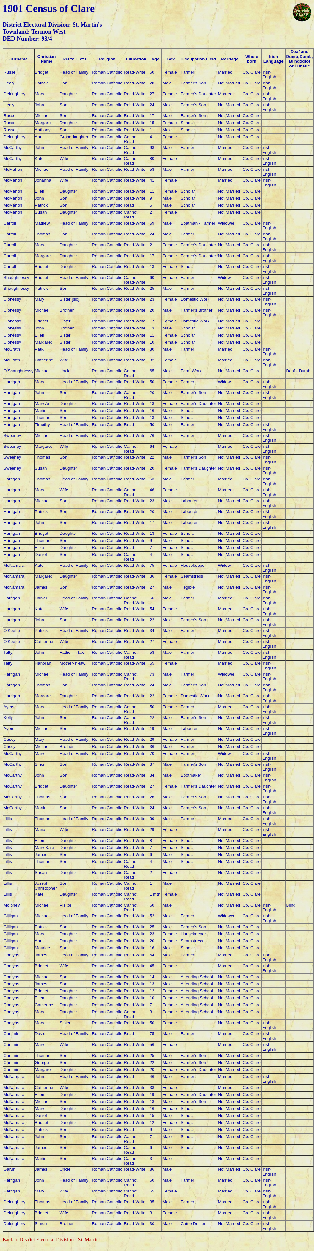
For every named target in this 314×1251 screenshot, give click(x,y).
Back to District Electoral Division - (52, 1239)
